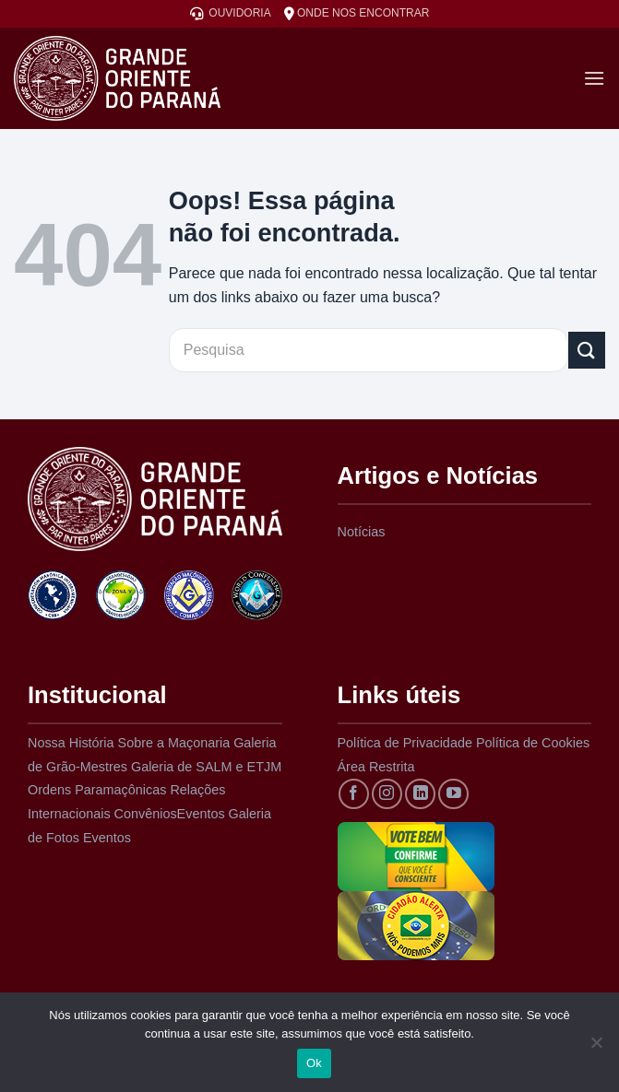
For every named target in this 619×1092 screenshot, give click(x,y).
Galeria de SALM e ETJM (206, 766)
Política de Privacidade (405, 742)
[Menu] (594, 77)
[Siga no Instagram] (387, 794)
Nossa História (71, 742)
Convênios (145, 813)
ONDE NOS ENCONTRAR (357, 13)
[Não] (596, 1048)
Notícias (362, 531)
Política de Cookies (532, 742)
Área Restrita (376, 766)
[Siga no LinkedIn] (420, 794)
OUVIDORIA (230, 13)
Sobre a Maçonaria (174, 742)
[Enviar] (586, 350)
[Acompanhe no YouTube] (453, 794)
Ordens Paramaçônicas (97, 789)
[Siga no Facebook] (354, 794)
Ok (314, 1063)
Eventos (201, 813)
